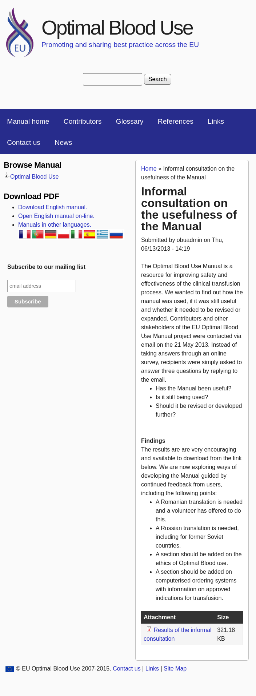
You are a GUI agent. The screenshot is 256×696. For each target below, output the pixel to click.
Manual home (28, 121)
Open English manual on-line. (56, 216)
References (175, 121)
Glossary (130, 121)
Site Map (175, 668)
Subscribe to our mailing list (46, 267)
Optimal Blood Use (117, 27)
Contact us (23, 142)
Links (216, 121)
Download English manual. (52, 207)
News (63, 142)
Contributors (83, 121)
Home (149, 169)
